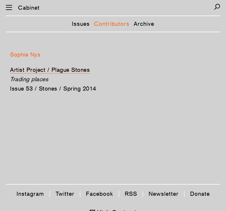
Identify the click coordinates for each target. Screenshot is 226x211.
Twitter (65, 193)
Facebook (99, 193)
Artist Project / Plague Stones (50, 69)
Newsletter (164, 193)
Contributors (111, 23)
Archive (144, 23)
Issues (81, 23)
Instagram (30, 193)
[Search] (217, 7)
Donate (200, 193)
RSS (131, 193)
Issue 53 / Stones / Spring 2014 (53, 88)
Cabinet (29, 8)
